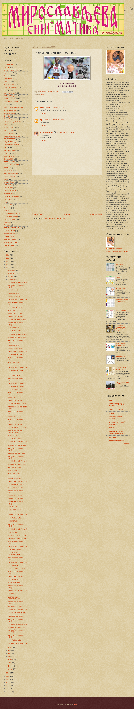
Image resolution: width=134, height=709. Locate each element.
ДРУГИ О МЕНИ (9, 231)
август (10, 647)
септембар (11, 279)
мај (9, 656)
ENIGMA (7, 116)
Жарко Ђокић (8, 130)
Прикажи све (127, 443)
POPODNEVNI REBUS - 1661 (17, 425)
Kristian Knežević (9, 234)
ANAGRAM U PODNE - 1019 (17, 445)
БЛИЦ (6, 90)
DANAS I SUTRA (9, 133)
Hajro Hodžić (8, 199)
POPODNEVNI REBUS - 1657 (17, 499)
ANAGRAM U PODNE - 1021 (17, 404)
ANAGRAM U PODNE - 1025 (17, 337)
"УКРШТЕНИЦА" (9, 96)
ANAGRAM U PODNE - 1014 (17, 627)
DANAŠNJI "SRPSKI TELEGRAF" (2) (122, 300)
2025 (8, 255)
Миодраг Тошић (9, 182)
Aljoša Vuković (45, 107)
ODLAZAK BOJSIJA (14, 467)
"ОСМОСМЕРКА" (9, 99)
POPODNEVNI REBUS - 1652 (17, 576)
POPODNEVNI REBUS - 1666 (17, 334)
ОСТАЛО (7, 153)
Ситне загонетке (9, 113)
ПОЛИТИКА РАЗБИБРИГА (13, 213)
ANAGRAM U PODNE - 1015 (17, 613)
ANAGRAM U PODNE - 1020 (17, 428)
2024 (8, 258)
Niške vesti (7, 222)
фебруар (11, 666)
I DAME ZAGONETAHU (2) (16, 453)
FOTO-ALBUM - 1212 (15, 518)
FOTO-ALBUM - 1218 (15, 348)
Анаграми (7, 76)
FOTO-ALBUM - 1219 (15, 331)
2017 (8, 682)
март (9, 663)
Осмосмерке (8, 79)
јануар (10, 669)
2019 (8, 676)
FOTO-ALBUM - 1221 (15, 296)
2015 (8, 688)
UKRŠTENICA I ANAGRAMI (17, 535)
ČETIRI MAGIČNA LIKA (15, 488)
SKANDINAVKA (13, 565)
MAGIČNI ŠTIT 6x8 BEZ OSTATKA (15, 631)
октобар (11, 276)
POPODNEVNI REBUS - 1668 (17, 299)
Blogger (76, 704)
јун (9, 653)
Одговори (43, 113)
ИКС (5, 202)
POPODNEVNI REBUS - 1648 (17, 643)
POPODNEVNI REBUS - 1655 (17, 529)
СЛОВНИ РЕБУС (9, 162)
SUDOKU (11, 594)
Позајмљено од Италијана (13, 122)
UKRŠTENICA (12, 436)
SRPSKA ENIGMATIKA (116, 441)
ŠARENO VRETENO (14, 375)
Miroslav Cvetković (46, 132)
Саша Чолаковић (9, 176)
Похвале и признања (11, 216)
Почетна (66, 214)
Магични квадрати (10, 110)
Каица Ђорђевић (9, 156)
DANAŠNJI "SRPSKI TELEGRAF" (14, 363)
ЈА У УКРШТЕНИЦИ (10, 239)
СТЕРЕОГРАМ (9, 236)
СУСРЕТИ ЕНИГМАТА (11, 165)
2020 (8, 673)
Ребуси (42, 95)
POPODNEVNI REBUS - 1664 (17, 367)
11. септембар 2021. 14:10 (59, 107)
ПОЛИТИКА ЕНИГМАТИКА (13, 228)
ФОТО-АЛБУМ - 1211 (15, 607)
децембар (11, 270)
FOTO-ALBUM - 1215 (15, 439)
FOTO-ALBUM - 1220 (15, 313)
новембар (11, 273)
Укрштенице (8, 73)
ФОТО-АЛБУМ (9, 84)
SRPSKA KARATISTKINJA (16, 568)
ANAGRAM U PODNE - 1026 (17, 320)
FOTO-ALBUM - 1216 (15, 417)
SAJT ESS (112, 437)
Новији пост (37, 214)
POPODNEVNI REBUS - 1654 (17, 546)
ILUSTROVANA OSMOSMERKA (14, 553)
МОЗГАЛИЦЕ (8, 185)
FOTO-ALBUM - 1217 (15, 397)
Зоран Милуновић (10, 119)
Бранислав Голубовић (11, 196)
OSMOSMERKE (121, 311)
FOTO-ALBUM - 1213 (15, 496)
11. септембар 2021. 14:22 (65, 132)
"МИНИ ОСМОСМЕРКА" (12, 136)
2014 (8, 692)
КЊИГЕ (6, 168)
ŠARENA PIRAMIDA (14, 389)
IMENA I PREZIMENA (116, 409)
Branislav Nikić (8, 159)
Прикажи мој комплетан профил (117, 251)
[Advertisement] (67, 194)
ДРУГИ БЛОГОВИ (10, 139)
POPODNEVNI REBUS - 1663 (17, 383)
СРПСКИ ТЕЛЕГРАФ (11, 70)
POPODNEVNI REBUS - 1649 (17, 624)
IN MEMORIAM (13, 470)
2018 (8, 679)
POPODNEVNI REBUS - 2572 (120, 344)
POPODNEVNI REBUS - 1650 (17, 610)
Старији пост (96, 214)
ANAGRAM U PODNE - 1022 (17, 386)
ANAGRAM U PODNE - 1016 (17, 580)
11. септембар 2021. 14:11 (59, 120)
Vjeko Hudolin (8, 205)
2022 (8, 264)
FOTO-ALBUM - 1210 (15, 640)
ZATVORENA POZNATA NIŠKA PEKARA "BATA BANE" (121, 328)
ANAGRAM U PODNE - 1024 (17, 354)
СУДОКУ (7, 81)
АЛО (5, 104)
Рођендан (7, 225)
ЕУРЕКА (7, 124)
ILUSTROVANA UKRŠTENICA (121, 368)
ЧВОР (6, 147)
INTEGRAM (119, 277)
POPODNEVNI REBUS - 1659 (17, 461)
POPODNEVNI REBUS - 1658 (17, 481)
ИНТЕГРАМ (119, 264)
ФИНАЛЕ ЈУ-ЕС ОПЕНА (16, 616)
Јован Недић (8, 193)
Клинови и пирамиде (11, 173)
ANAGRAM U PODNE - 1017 (17, 484)
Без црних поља (9, 150)
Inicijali (111, 413)
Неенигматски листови (11, 145)
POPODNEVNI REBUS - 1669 (17, 282)
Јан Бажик (7, 208)
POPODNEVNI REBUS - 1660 (17, 442)
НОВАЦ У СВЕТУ (10, 245)
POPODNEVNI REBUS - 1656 (17, 515)
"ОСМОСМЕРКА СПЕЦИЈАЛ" (14, 107)
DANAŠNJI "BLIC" (13, 293)
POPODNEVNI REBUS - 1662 (17, 400)
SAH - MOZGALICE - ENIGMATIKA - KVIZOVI (117, 432)
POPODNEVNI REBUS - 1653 (17, 562)
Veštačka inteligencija (11, 242)
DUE (110, 400)
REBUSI (111, 428)
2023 (8, 261)
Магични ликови (9, 93)
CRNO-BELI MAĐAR (14, 549)
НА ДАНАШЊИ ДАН (11, 142)
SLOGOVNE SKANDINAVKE (17, 538)
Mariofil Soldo (8, 188)
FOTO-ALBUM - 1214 (15, 478)
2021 (8, 267)
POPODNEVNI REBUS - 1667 (17, 317)
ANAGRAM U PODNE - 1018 (17, 464)
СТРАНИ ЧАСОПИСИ (11, 101)
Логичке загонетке (10, 190)
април (10, 659)
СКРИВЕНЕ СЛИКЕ (10, 219)
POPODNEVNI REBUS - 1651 (17, 591)
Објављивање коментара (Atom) (55, 218)
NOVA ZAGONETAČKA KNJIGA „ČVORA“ (15, 431)
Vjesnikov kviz (8, 170)
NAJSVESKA (8, 211)
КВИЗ (6, 179)
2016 (8, 685)
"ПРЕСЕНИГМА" (9, 127)
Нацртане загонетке (10, 87)
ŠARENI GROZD (13, 290)
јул (9, 650)
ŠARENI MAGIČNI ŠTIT (15, 307)
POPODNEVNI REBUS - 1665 (17, 351)
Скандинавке (8, 64)
